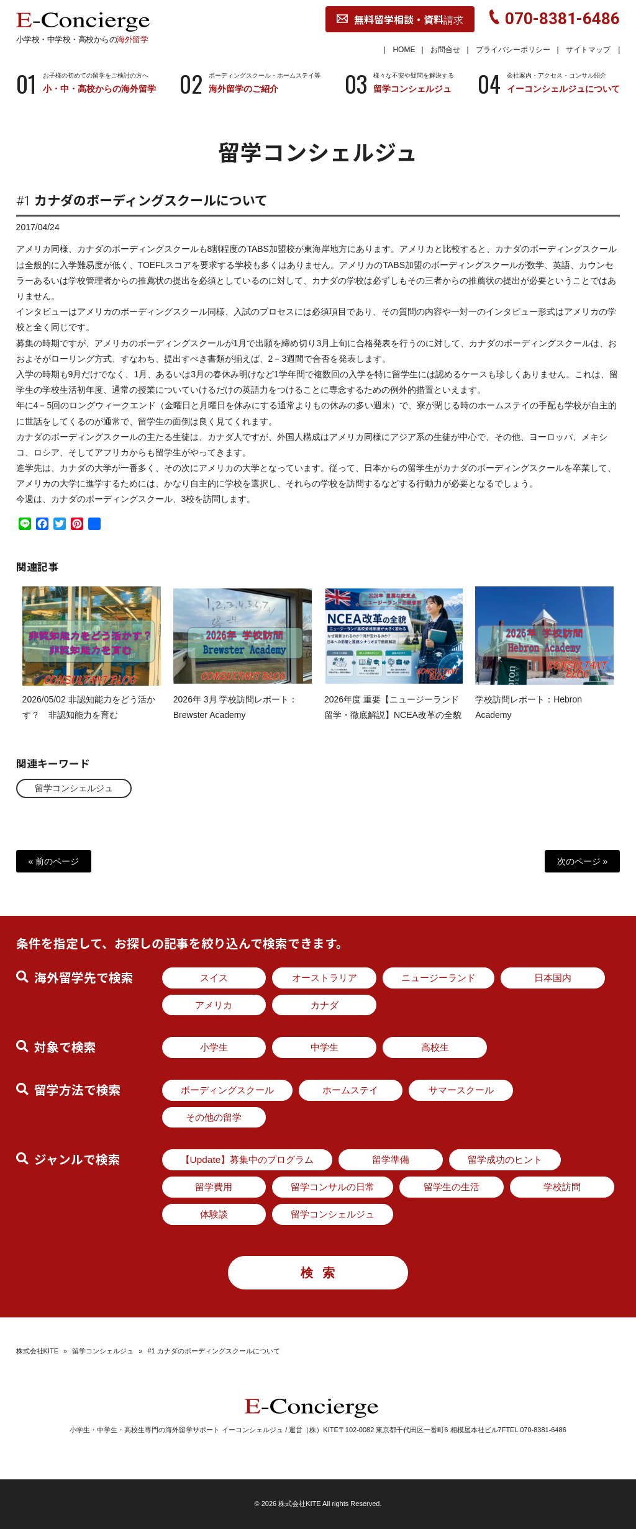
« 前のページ (54, 861)
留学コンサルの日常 (333, 1187)
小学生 (214, 1047)
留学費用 (213, 1187)
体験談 (214, 1214)
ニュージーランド (438, 977)
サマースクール (461, 1090)
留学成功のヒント (505, 1159)
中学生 (324, 1047)
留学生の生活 (451, 1187)
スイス (214, 977)
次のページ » (582, 861)
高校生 (435, 1047)
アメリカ (213, 1005)
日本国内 (552, 977)
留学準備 (390, 1159)
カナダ (324, 1005)
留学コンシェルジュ (74, 788)
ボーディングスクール (227, 1090)
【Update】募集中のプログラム (247, 1159)
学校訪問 (562, 1187)
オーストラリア (324, 977)
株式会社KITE (37, 1351)
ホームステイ (350, 1090)
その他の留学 (214, 1117)
